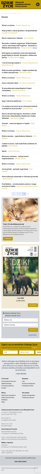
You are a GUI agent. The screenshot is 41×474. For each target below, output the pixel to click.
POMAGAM (8, 238)
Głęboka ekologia (6, 383)
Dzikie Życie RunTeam (7, 397)
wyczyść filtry (32, 335)
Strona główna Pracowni (8, 381)
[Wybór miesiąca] (20, 325)
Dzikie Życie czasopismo (8, 395)
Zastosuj (33, 330)
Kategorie (14, 13)
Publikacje (4, 399)
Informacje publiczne (7, 385)
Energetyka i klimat (27, 385)
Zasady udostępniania (28, 395)
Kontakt (3, 388)
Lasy (23, 381)
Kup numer (32, 305)
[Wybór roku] (20, 320)
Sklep (3, 402)
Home (9, 13)
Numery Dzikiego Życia (12, 313)
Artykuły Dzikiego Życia (12, 315)
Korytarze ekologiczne (28, 383)
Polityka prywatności (28, 397)
